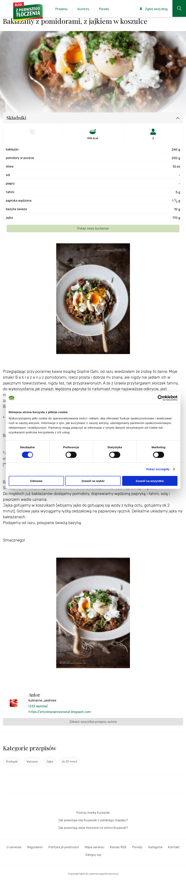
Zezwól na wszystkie (150, 480)
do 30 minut (69, 761)
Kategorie (155, 847)
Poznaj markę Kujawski (93, 812)
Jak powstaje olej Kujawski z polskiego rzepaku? (93, 820)
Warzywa (32, 761)
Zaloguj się (93, 855)
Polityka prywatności (63, 847)
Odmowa (36, 480)
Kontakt (174, 847)
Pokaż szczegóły (158, 469)
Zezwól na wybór (93, 480)
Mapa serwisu (94, 847)
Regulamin (35, 847)
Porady (137, 847)
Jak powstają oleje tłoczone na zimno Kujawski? (93, 828)
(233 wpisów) (38, 706)
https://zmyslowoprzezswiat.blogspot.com (60, 712)
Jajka (49, 761)
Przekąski (12, 761)
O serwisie (14, 847)
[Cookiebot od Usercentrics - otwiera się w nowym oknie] (160, 398)
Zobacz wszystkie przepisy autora (93, 722)
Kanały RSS (118, 847)
